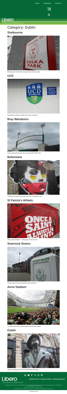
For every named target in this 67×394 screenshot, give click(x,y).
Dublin (11, 331)
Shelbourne (15, 33)
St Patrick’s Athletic (20, 201)
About (37, 3)
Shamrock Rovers (18, 244)
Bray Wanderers (18, 119)
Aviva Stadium (16, 287)
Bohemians (14, 157)
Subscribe (47, 3)
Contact (58, 3)
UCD (10, 76)
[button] (61, 20)
